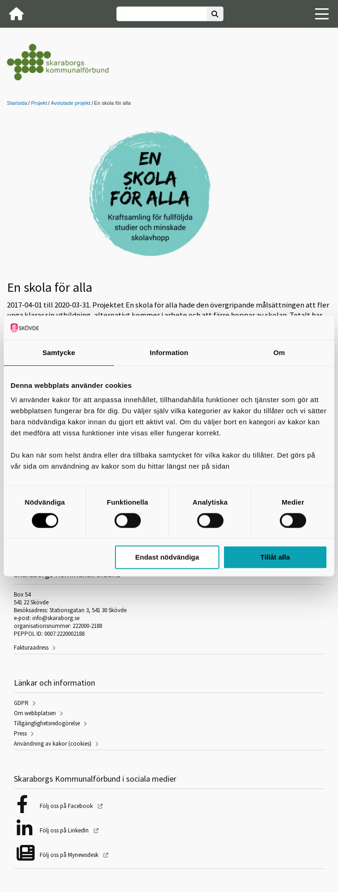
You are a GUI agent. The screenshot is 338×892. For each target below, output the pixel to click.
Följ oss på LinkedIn (65, 830)
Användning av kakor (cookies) (52, 743)
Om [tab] (279, 352)
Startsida (17, 103)
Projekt (39, 103)
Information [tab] (169, 352)
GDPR (21, 703)
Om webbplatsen (35, 713)
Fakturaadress (31, 647)
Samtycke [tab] (58, 352)
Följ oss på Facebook (67, 806)
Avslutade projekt (71, 103)
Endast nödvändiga (167, 557)
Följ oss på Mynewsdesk (70, 855)
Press (20, 733)
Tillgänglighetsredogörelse (47, 723)
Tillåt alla (275, 557)
